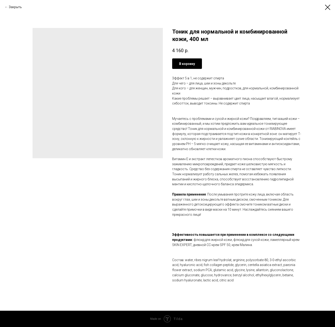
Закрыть (15, 7)
